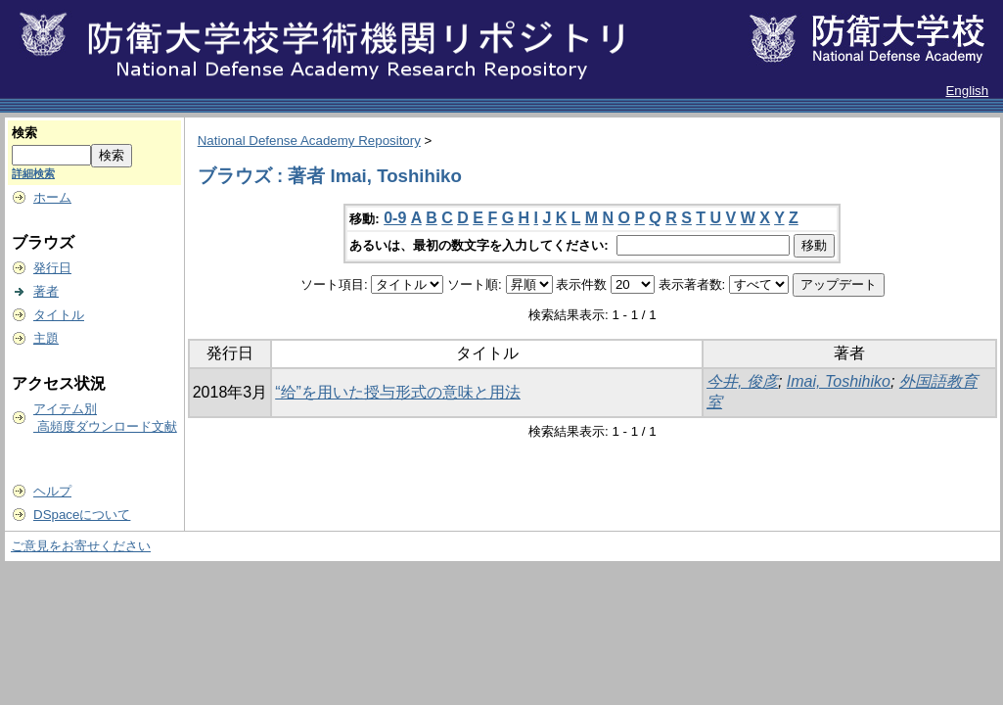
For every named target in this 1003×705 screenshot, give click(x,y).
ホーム (52, 197)
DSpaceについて (81, 514)
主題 (46, 338)
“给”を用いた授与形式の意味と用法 (398, 392)
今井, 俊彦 (742, 381)
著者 (46, 291)
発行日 (52, 267)
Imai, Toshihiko (838, 381)
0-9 (395, 218)
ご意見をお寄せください (81, 546)
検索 (24, 132)
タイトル (58, 314)
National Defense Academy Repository (309, 140)
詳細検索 (33, 173)
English (966, 90)
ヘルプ (52, 491)
